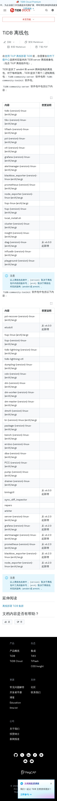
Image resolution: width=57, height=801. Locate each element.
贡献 (9, 42)
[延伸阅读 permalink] (19, 598)
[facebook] (35, 755)
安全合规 (45, 790)
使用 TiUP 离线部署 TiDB (18, 56)
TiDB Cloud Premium (30, 2)
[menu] (5, 10)
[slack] (41, 755)
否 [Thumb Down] (19, 622)
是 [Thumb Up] (7, 622)
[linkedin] (28, 755)
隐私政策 (37, 790)
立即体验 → (28, 8)
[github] (16, 755)
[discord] (25, 761)
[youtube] (32, 761)
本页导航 (28, 19)
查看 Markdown (16, 47)
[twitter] (22, 755)
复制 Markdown (34, 42)
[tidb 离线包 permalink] (31, 32)
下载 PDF (42, 47)
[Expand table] (51, 97)
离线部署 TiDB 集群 (13, 606)
